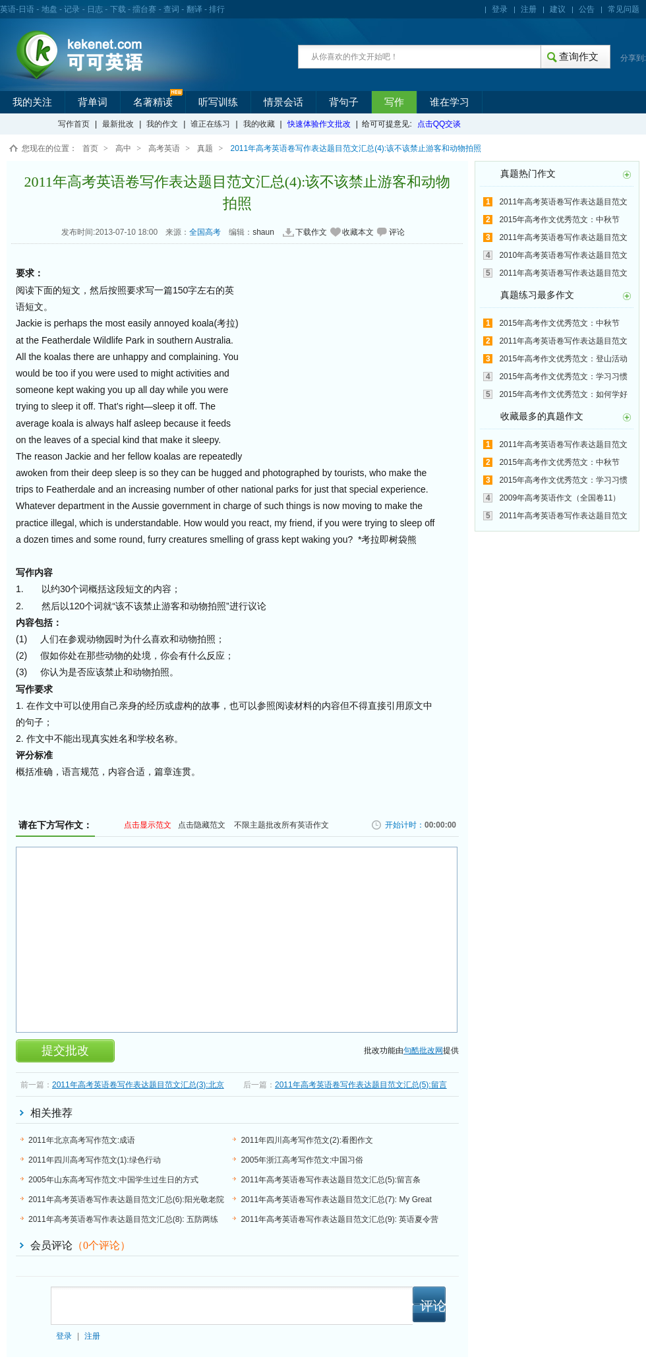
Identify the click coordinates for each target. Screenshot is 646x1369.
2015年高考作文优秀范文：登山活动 (563, 358)
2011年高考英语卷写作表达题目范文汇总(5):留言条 (331, 1179)
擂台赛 (144, 9)
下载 (118, 9)
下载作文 (311, 232)
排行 (217, 9)
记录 (72, 9)
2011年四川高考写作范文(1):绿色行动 (94, 1160)
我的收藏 (259, 124)
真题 (205, 148)
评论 (397, 232)
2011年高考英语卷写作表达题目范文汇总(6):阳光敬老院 (126, 1199)
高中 (123, 148)
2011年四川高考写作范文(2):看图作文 (307, 1140)
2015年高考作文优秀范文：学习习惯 (563, 376)
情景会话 (283, 102)
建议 (558, 9)
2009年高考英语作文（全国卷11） (559, 497)
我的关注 (32, 102)
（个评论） (102, 1245)
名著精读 (153, 102)
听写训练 (218, 102)
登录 (500, 9)
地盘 (49, 9)
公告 (587, 9)
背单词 (92, 102)
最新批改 (118, 124)
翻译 (194, 9)
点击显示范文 (147, 825)
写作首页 (74, 124)
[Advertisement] (341, 364)
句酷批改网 (423, 1050)
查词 (171, 9)
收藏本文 (358, 232)
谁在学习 (449, 102)
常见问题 (623, 9)
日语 (26, 9)
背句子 (344, 102)
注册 (529, 9)
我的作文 (162, 124)
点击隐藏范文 (201, 825)
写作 (394, 102)
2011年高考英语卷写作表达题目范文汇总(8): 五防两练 (123, 1219)
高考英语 (164, 148)
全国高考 (205, 232)
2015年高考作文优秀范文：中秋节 (559, 219)
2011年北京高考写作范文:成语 (81, 1140)
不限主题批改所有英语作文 (281, 825)
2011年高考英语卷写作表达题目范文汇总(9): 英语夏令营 (339, 1219)
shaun (263, 232)
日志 (95, 9)
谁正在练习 (210, 124)
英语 (8, 9)
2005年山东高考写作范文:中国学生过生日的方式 (113, 1179)
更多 (627, 175)
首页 (90, 148)
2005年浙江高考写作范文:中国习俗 (302, 1160)
